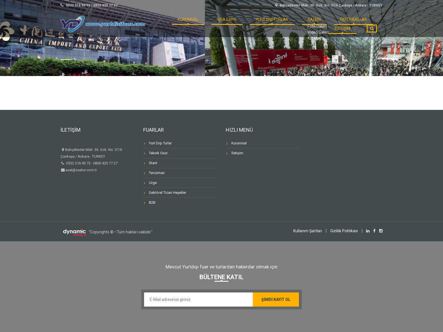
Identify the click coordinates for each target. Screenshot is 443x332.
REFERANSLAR (313, 23)
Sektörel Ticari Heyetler (167, 192)
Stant (153, 163)
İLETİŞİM (346, 23)
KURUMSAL (178, 23)
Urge (153, 183)
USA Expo (209, 23)
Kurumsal (239, 143)
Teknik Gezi (158, 153)
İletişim (237, 153)
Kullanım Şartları (307, 231)
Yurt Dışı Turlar (247, 23)
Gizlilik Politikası (344, 231)
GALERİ (282, 23)
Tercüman (157, 173)
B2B (152, 202)
